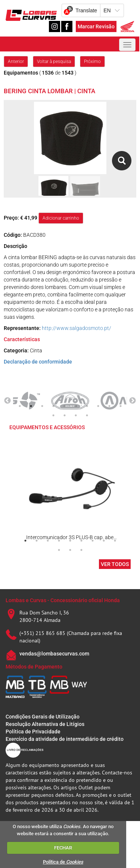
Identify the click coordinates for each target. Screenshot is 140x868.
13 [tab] (76, 415)
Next (132, 401)
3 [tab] (42, 406)
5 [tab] (64, 406)
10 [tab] (120, 406)
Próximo (92, 61)
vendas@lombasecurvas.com (54, 654)
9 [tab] (109, 406)
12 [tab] (64, 415)
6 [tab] (76, 406)
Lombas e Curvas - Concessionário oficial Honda (63, 600)
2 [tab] (31, 406)
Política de (63, 862)
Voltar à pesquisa (54, 61)
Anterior (16, 61)
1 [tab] (20, 406)
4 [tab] (53, 406)
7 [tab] (87, 406)
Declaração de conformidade (38, 362)
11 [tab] (53, 415)
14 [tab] (87, 415)
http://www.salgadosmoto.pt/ (76, 328)
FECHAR (63, 847)
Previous (7, 401)
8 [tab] (98, 406)
